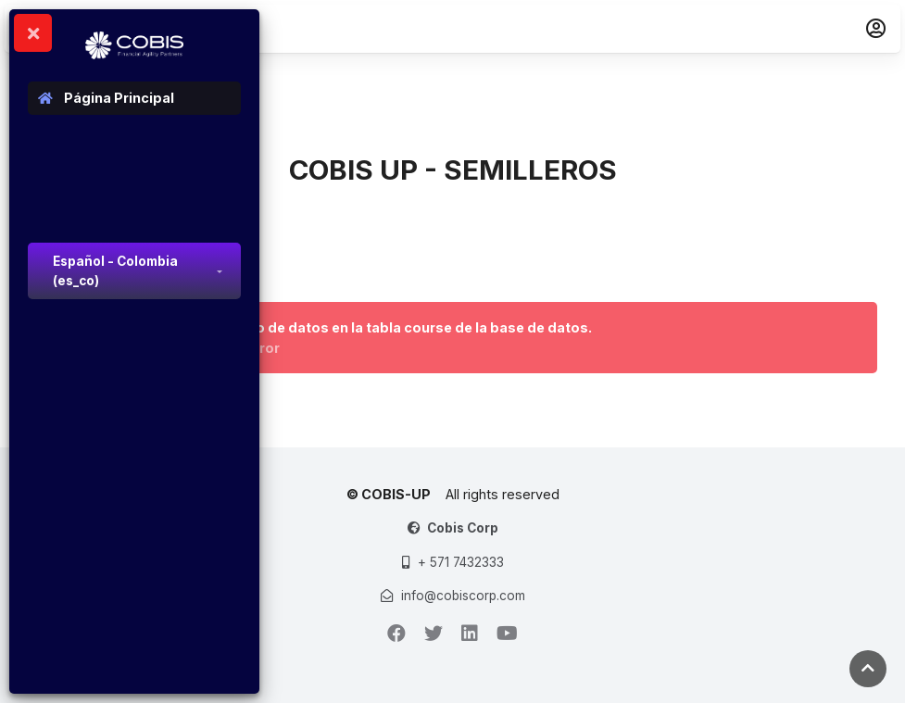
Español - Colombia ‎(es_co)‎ (115, 270)
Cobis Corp (462, 528)
